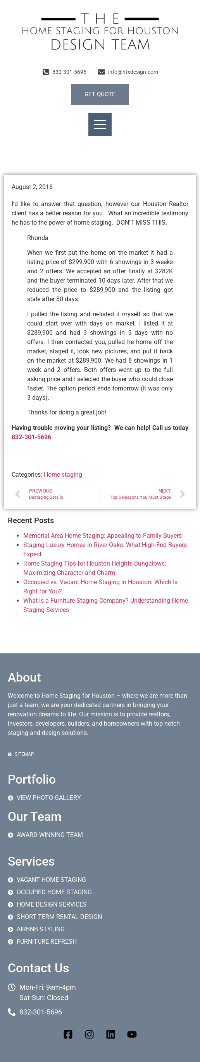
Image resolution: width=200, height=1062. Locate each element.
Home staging (63, 474)
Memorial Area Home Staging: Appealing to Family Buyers (102, 535)
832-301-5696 (31, 437)
